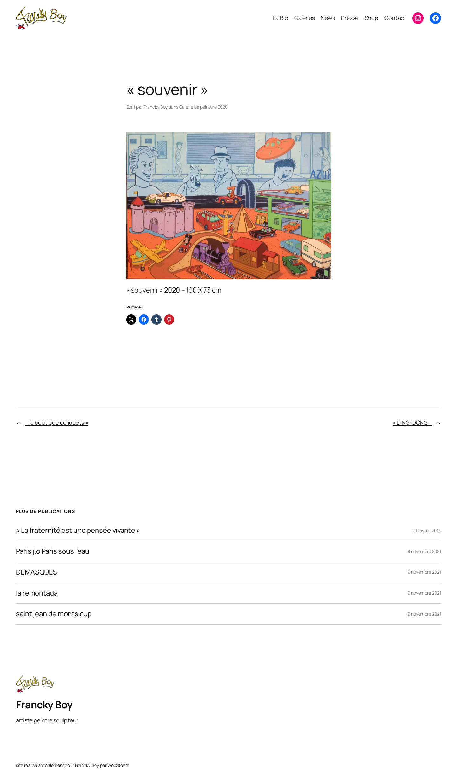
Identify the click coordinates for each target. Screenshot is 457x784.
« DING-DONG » (412, 422)
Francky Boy (155, 107)
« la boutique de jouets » (56, 422)
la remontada (37, 593)
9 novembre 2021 (424, 551)
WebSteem (118, 765)
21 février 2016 (427, 530)
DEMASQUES (36, 572)
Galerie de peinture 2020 (203, 107)
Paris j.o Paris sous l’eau (52, 551)
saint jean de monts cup (54, 614)
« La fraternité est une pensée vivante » (78, 530)
